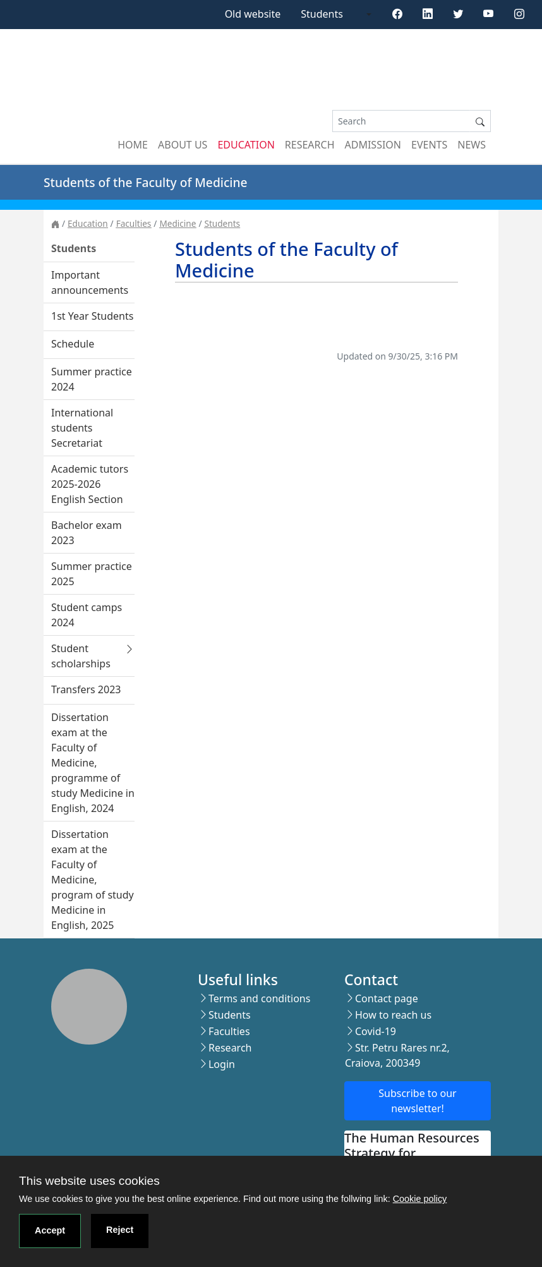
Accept (50, 1230)
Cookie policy (420, 1199)
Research (310, 145)
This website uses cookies (89, 1181)
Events (429, 145)
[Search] (401, 121)
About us (182, 145)
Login (221, 1064)
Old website (253, 14)
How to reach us (393, 1015)
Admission (373, 145)
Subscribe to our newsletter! (417, 1100)
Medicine (177, 223)
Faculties (134, 223)
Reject (119, 1230)
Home (132, 145)
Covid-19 (375, 1031)
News (471, 145)
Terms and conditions (259, 998)
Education (245, 145)
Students (322, 14)
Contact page (386, 998)
